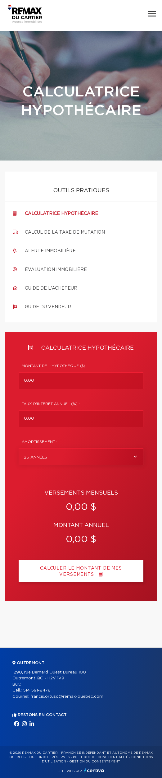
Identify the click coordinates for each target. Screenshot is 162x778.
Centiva (94, 770)
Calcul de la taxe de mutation (65, 232)
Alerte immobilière (50, 251)
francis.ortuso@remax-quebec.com (66, 697)
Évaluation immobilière (56, 270)
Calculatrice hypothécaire (61, 214)
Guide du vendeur (48, 307)
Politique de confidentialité (100, 757)
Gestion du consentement (94, 761)
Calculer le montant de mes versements (81, 571)
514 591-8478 (37, 690)
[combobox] (81, 456)
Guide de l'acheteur (51, 288)
